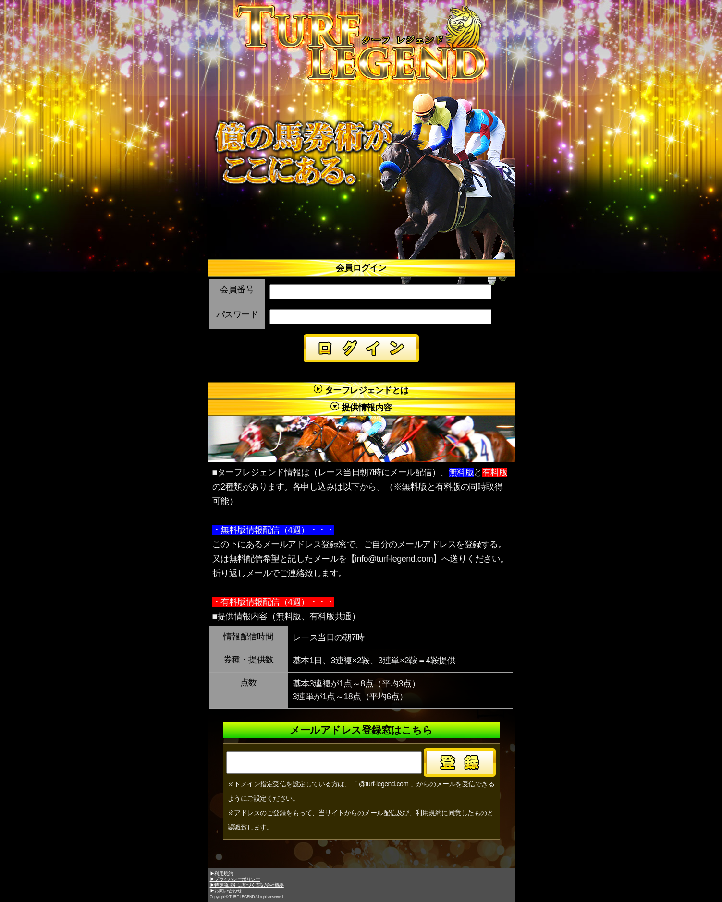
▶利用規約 (221, 873)
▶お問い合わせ (226, 890)
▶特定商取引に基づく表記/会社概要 (247, 885)
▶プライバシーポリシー (235, 879)
